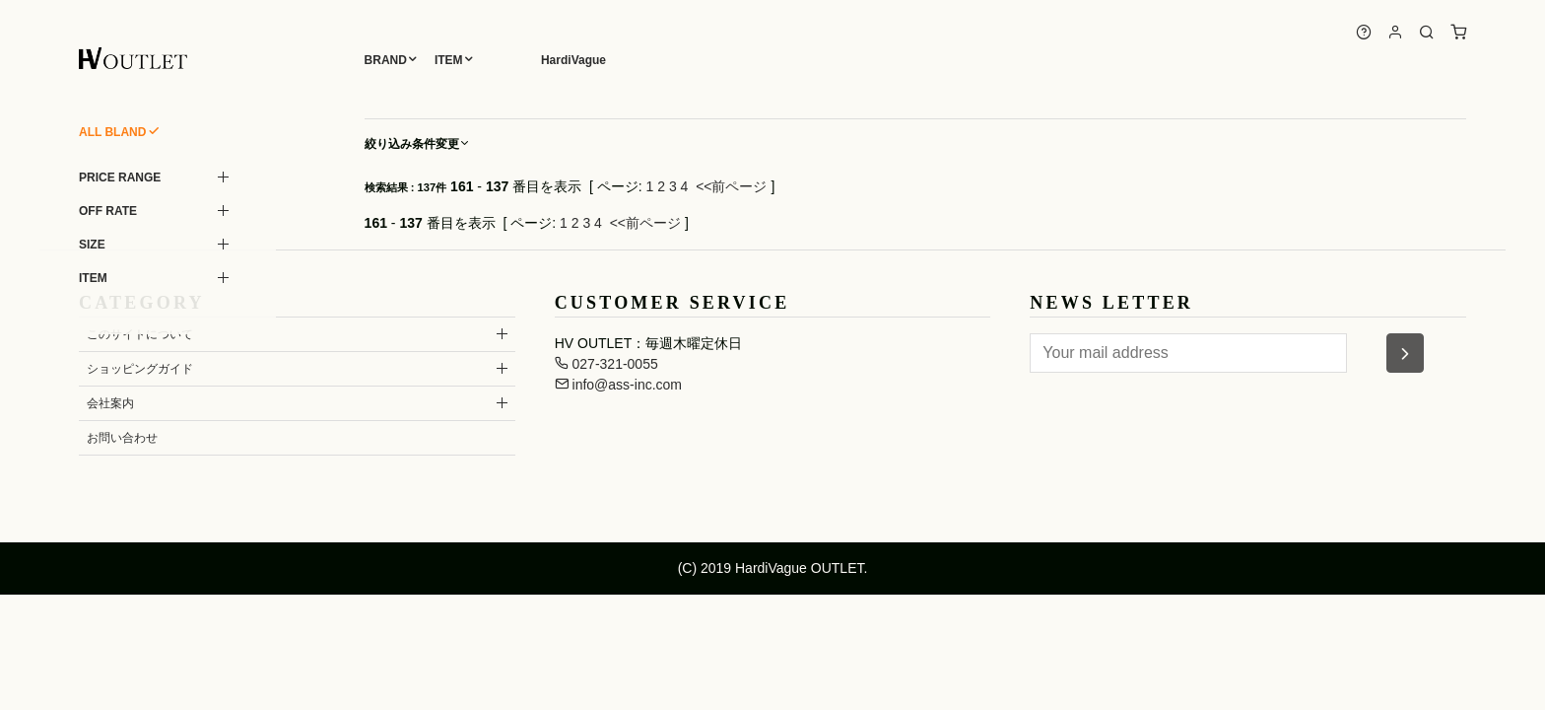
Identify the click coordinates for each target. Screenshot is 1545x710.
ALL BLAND (112, 132)
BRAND (386, 60)
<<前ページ (731, 186)
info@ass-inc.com (618, 384)
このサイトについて (140, 334)
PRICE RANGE (120, 177)
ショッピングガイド (140, 369)
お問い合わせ (122, 438)
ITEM (449, 60)
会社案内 (110, 403)
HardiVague (573, 60)
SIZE (92, 244)
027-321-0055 (606, 364)
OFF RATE (108, 211)
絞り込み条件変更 (418, 144)
